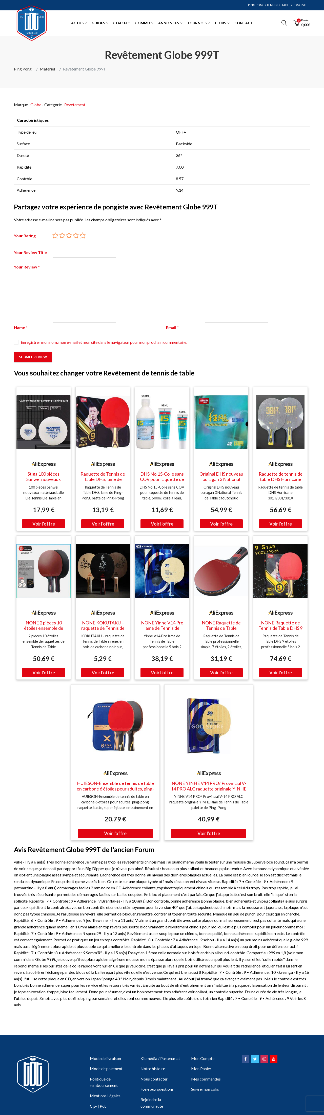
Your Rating (25, 235)
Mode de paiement (106, 1068)
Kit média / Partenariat (160, 1058)
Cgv (93, 1106)
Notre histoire (152, 1068)
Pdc (103, 1106)
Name (21, 327)
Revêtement (74, 104)
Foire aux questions (157, 1089)
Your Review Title (30, 252)
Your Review (27, 266)
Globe (35, 104)
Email (172, 327)
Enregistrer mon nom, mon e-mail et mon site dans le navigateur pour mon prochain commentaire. (104, 342)
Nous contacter (154, 1078)
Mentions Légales (105, 1095)
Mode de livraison (105, 1058)
